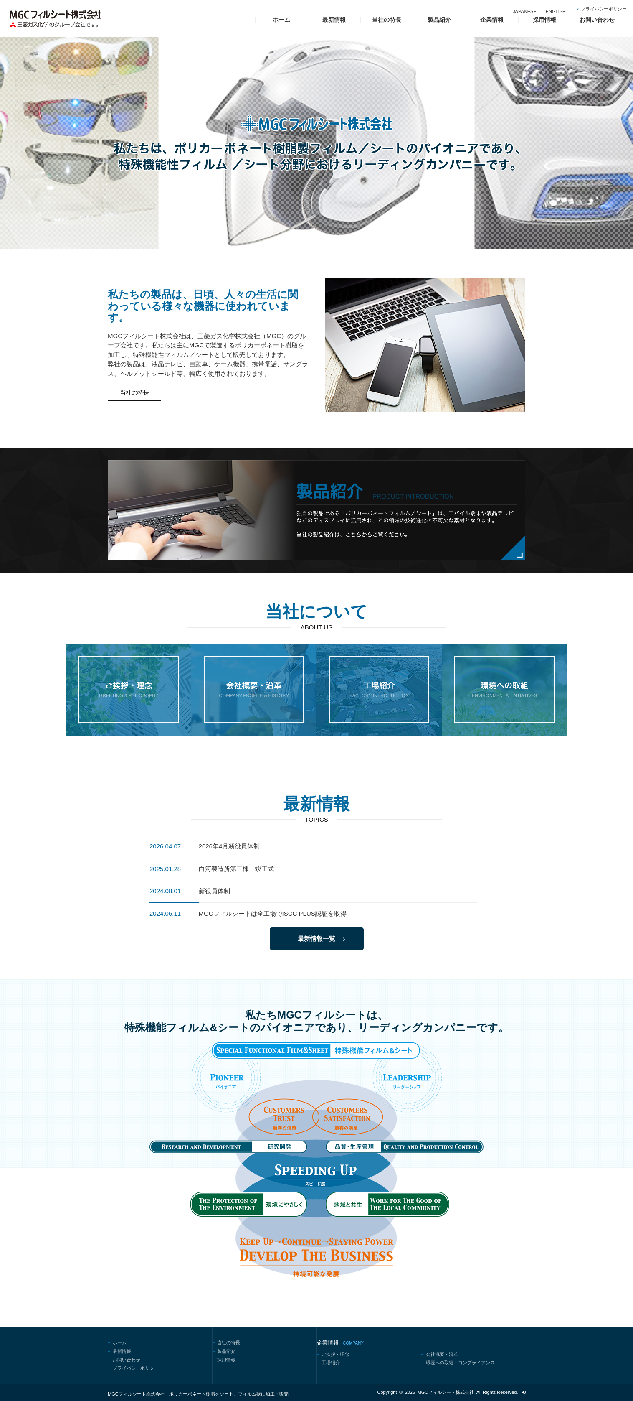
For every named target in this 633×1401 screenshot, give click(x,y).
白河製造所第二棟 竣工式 (236, 868)
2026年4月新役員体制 (229, 846)
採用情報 (544, 19)
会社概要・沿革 (442, 1354)
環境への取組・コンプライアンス (460, 1362)
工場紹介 (331, 1362)
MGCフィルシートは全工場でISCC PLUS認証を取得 (273, 913)
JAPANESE (525, 11)
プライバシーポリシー (604, 8)
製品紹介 (439, 19)
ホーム (281, 19)
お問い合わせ (597, 19)
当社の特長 (386, 19)
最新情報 (334, 19)
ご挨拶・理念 (335, 1354)
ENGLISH (556, 11)
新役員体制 (214, 890)
